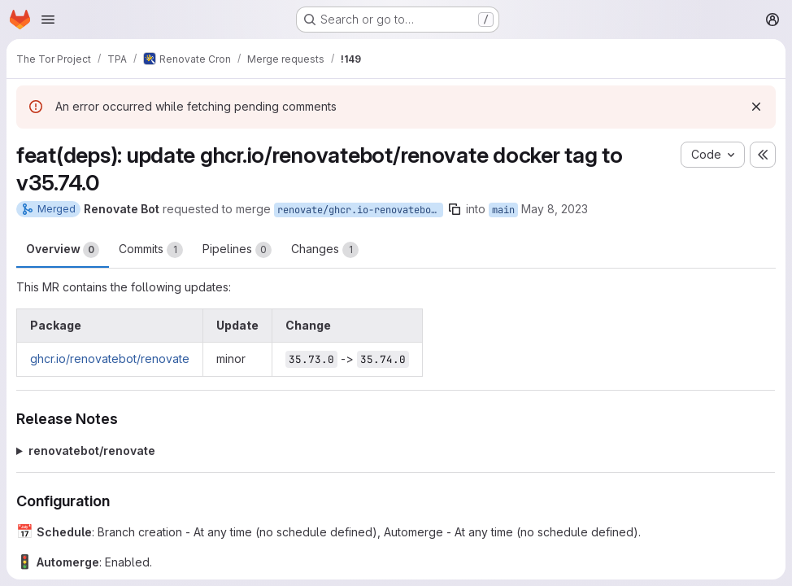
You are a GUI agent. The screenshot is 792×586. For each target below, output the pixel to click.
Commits (151, 250)
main (503, 209)
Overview (62, 250)
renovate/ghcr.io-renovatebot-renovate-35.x (360, 209)
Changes (325, 250)
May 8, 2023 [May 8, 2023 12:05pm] (554, 209)
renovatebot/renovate (91, 450)
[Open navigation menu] (48, 20)
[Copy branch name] (454, 209)
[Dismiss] (756, 106)
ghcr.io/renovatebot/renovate (109, 358)
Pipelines (237, 250)
